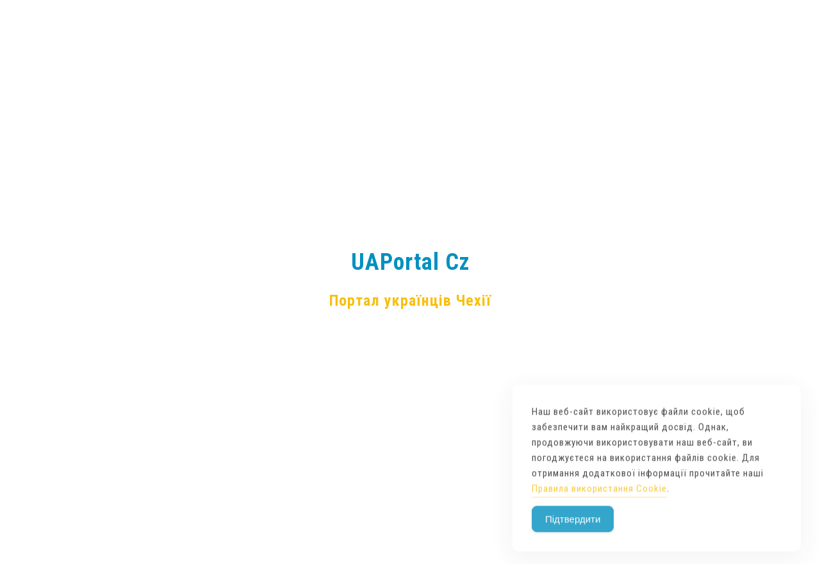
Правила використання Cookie (599, 505)
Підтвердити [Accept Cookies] (572, 535)
